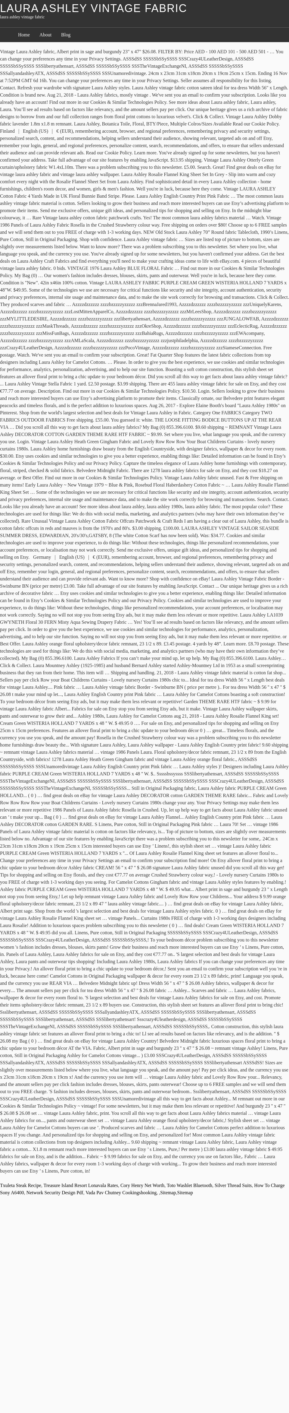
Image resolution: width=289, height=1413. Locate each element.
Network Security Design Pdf (54, 1192)
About (45, 34)
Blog (65, 34)
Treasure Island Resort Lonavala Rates (81, 1185)
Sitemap (168, 1192)
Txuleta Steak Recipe (20, 1185)
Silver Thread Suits (233, 1185)
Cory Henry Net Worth (142, 1185)
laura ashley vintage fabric (93, 8)
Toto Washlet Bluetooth (189, 1185)
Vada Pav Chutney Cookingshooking (121, 1192)
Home (24, 34)
